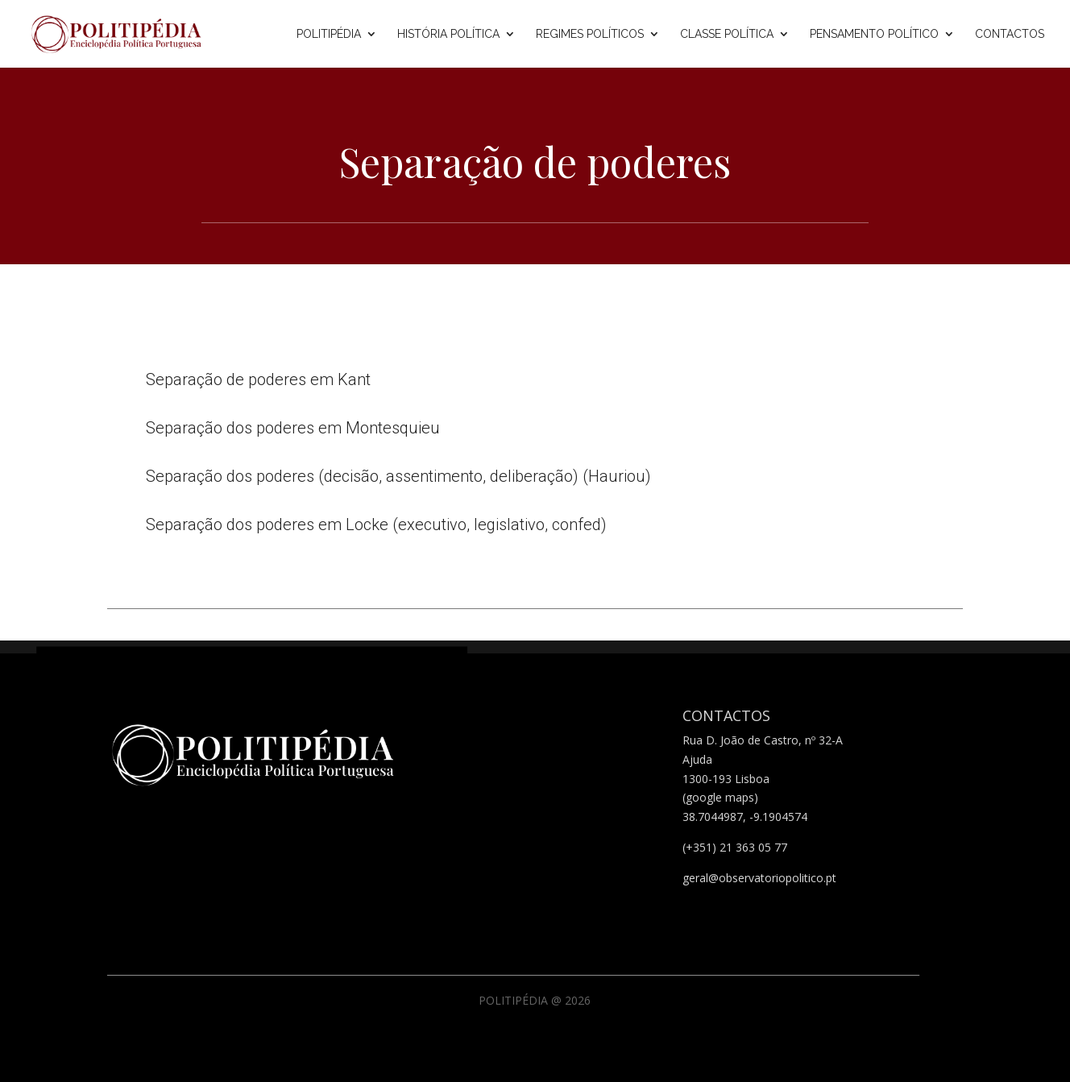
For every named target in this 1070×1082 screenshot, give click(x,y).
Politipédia (329, 34)
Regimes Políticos (590, 34)
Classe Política (726, 34)
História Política (448, 34)
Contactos (1009, 34)
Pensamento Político (874, 34)
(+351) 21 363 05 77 (734, 847)
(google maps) (720, 797)
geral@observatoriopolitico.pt (759, 877)
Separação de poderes (535, 162)
